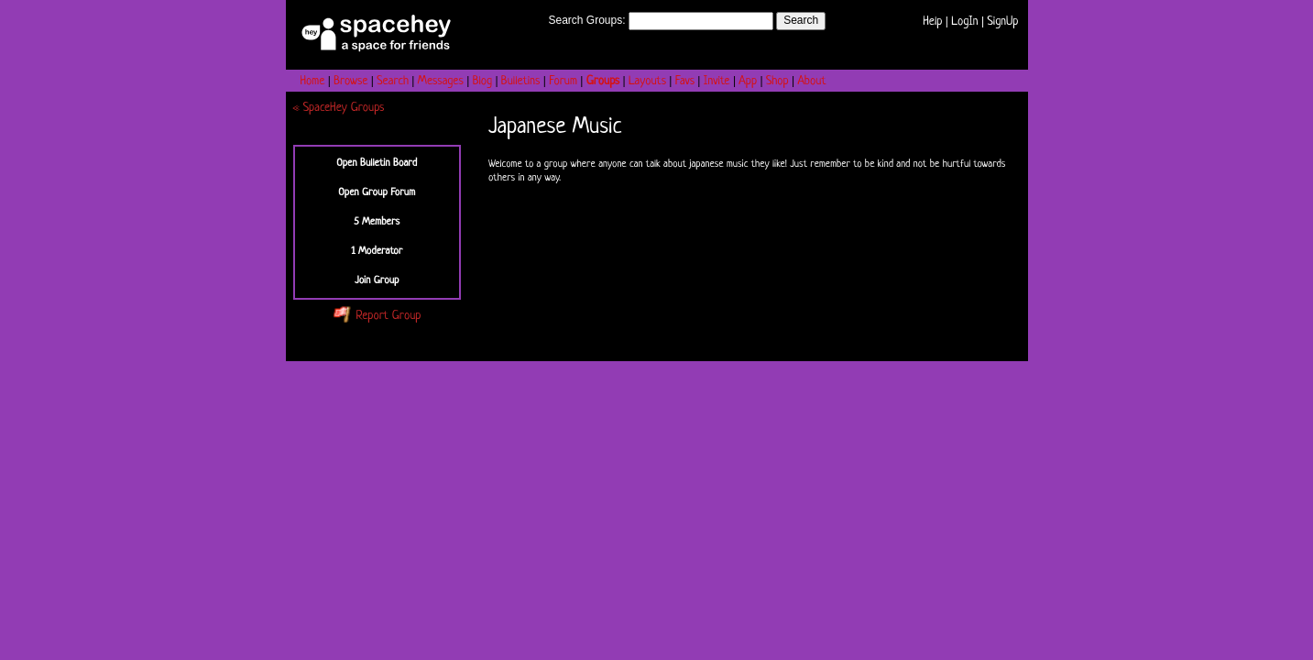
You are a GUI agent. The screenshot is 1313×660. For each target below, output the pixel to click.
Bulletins (521, 81)
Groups (603, 81)
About (812, 81)
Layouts (647, 81)
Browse (350, 81)
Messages (441, 81)
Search (800, 20)
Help (932, 21)
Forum (563, 81)
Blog (482, 81)
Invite (717, 81)
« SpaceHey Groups (339, 108)
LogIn (964, 21)
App (748, 81)
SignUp (1002, 21)
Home (313, 81)
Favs (685, 81)
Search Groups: (586, 20)
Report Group (377, 316)
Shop (777, 81)
